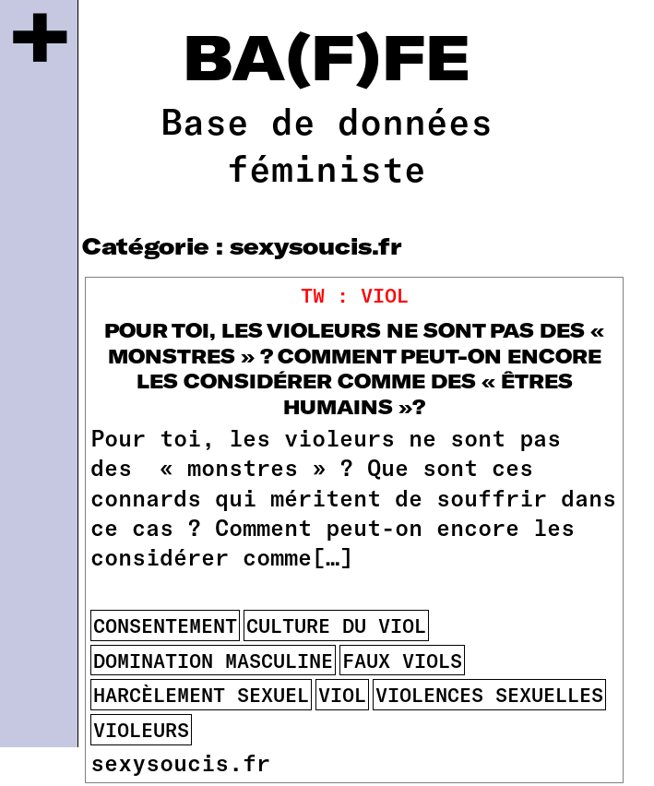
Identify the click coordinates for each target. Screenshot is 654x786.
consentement (165, 625)
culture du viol (336, 625)
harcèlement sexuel (201, 694)
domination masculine (213, 660)
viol (342, 694)
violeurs (141, 729)
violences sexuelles (489, 694)
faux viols (402, 660)
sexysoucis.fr (180, 762)
